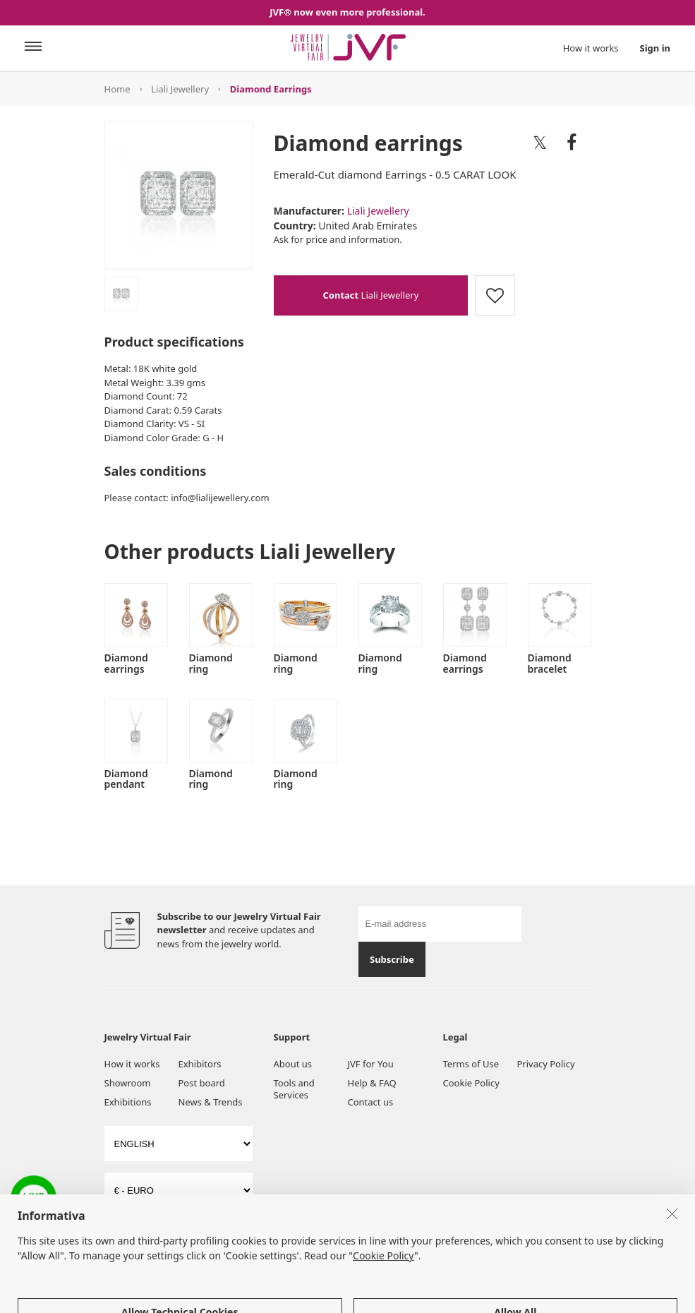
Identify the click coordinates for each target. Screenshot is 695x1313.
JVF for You (371, 1063)
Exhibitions (128, 1102)
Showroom (127, 1083)
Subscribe (392, 959)
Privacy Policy (546, 1063)
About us (293, 1063)
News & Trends (211, 1102)
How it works (591, 48)
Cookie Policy (471, 1083)
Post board (202, 1083)
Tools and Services (294, 1089)
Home (117, 89)
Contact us (371, 1102)
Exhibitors (200, 1063)
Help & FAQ (372, 1083)
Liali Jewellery (180, 89)
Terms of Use (471, 1063)
